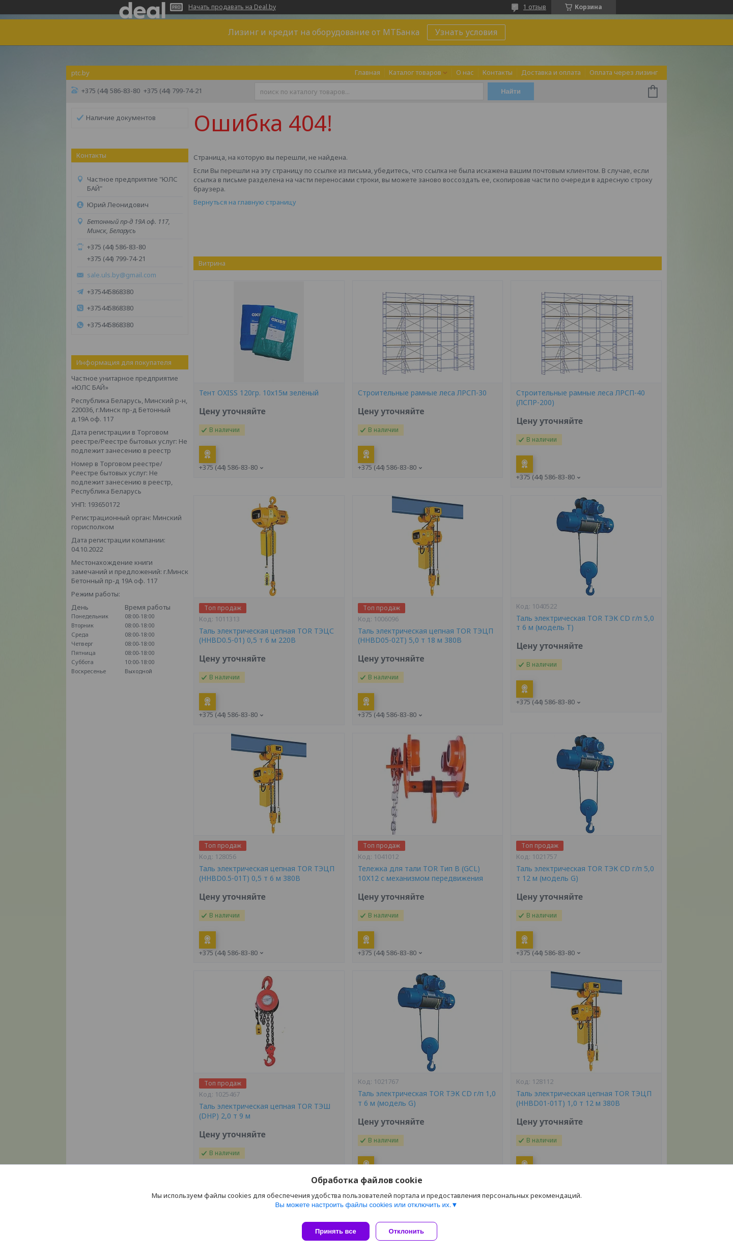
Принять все (335, 1231)
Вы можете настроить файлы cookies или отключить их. (363, 1209)
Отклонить (410, 1231)
